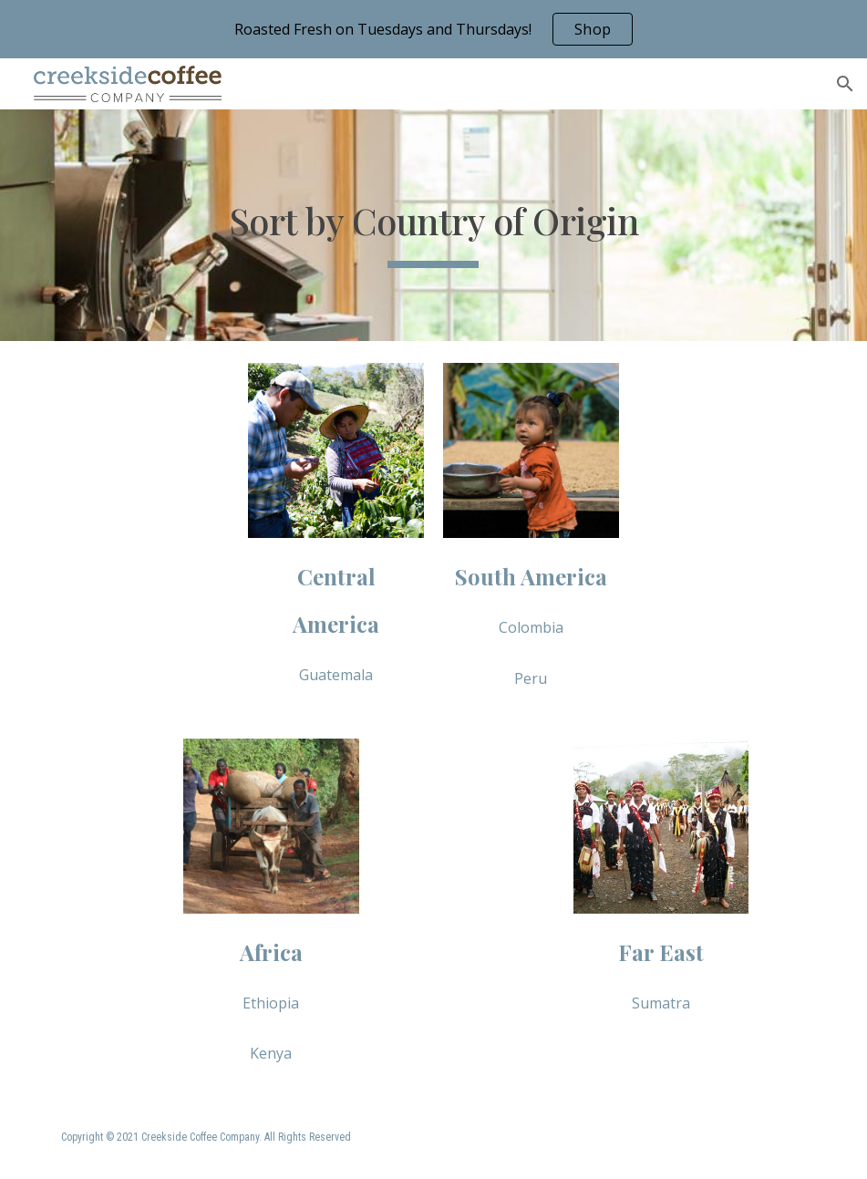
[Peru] (530, 678)
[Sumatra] (660, 1003)
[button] (845, 84)
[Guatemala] (335, 674)
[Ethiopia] (270, 1003)
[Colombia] (530, 627)
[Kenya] (270, 1053)
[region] (433, 29)
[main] (433, 225)
